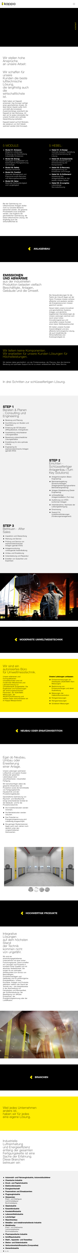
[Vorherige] (7, 866)
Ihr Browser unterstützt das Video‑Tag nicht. (39, 27)
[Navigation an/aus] (74, 4)
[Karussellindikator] (30, 889)
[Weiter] (70, 866)
